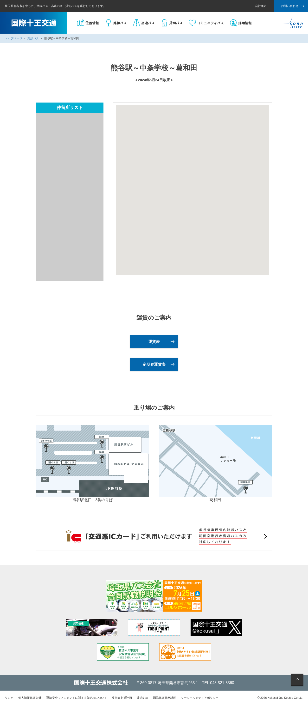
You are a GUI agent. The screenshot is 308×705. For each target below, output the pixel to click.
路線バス (120, 22)
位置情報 (92, 22)
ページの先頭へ (297, 680)
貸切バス (176, 22)
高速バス (148, 22)
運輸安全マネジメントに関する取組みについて (76, 697)
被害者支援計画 (122, 697)
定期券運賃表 (154, 364)
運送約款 (142, 697)
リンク (9, 697)
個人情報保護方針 (29, 697)
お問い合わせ (289, 6)
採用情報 (245, 22)
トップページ (13, 38)
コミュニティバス (210, 22)
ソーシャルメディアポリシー (199, 697)
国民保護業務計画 (164, 697)
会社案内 (261, 6)
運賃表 (154, 342)
